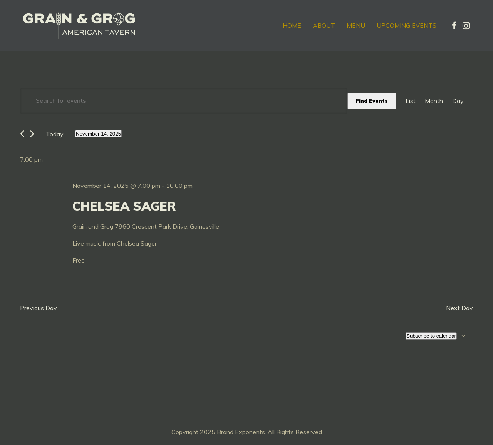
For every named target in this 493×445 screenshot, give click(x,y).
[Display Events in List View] (411, 101)
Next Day (459, 308)
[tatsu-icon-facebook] (454, 25)
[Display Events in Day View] (458, 101)
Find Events (372, 101)
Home (292, 25)
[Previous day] (22, 133)
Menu (356, 25)
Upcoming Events (406, 25)
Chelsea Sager (124, 206)
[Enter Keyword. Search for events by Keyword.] (183, 101)
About (324, 25)
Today (55, 134)
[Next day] (32, 133)
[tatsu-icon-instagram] (466, 25)
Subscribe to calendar (431, 336)
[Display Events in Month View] (434, 101)
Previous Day (38, 308)
